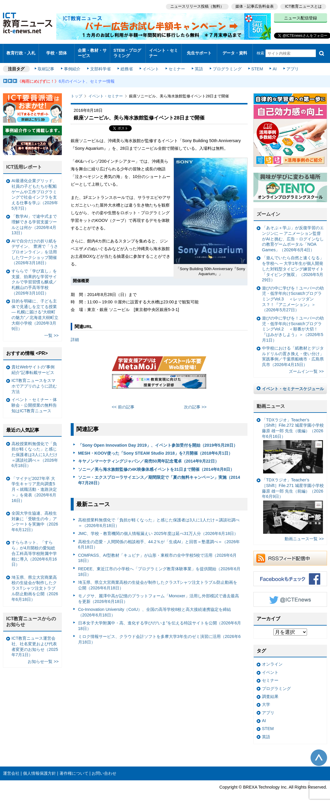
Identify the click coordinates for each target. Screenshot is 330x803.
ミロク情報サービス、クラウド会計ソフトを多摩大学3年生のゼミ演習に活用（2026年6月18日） (159, 636)
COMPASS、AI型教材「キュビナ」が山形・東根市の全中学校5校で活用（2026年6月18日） (157, 554)
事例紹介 (73, 65)
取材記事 (47, 65)
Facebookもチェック (290, 575)
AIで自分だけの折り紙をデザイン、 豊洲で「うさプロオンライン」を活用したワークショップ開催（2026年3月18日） (34, 248)
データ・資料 (234, 51)
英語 (198, 65)
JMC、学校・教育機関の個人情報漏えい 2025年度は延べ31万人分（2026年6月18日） (158, 530)
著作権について (74, 769)
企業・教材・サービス (91, 51)
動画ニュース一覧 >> (304, 535)
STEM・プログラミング (127, 51)
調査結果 (270, 692)
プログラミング (225, 65)
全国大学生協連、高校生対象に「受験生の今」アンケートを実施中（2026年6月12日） (34, 517)
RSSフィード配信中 (290, 554)
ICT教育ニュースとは (303, 6)
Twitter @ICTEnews (290, 595)
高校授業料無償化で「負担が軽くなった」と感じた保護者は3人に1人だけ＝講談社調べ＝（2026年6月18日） (159, 519)
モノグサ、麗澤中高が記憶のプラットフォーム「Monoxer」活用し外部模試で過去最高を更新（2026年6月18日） (158, 595)
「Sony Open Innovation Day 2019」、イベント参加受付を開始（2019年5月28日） (157, 441)
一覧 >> (51, 331)
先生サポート (199, 51)
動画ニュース (271, 402)
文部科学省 (100, 65)
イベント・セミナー (163, 51)
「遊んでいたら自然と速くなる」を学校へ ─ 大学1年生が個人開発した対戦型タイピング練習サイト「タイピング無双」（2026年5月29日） (293, 265)
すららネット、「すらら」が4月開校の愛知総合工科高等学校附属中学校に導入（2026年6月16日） (34, 549)
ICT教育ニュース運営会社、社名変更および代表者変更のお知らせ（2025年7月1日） (34, 643)
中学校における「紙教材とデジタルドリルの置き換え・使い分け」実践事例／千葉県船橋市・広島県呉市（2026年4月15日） (293, 352)
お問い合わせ (104, 769)
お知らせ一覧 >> (43, 658)
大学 (266, 701)
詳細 (75, 335)
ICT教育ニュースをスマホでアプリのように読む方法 (34, 382)
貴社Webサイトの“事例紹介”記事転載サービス (33, 366)
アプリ (290, 65)
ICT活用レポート (24, 163)
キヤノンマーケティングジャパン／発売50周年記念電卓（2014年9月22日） (148, 457)
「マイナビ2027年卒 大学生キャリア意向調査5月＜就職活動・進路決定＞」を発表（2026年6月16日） (34, 485)
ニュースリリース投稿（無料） (196, 6)
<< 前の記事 (123, 403)
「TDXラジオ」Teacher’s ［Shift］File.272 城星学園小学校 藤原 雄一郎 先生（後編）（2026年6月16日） (293, 442)
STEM (255, 65)
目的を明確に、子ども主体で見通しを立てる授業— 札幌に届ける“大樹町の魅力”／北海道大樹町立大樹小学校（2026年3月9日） (34, 311)
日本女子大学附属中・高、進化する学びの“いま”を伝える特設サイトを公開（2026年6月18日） (159, 622)
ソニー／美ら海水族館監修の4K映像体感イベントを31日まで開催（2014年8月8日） (156, 465)
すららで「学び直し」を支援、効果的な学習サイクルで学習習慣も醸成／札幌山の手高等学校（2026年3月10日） (34, 278)
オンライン (272, 660)
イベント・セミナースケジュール (293, 385)
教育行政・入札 (21, 51)
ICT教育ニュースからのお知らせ (31, 618)
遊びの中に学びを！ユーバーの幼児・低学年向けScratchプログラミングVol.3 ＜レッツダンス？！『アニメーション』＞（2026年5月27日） (293, 295)
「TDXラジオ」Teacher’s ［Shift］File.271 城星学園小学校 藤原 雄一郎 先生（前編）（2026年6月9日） (293, 502)
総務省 (127, 65)
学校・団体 (56, 51)
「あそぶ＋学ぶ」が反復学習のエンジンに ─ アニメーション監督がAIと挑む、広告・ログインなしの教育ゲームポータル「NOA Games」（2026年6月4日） (293, 235)
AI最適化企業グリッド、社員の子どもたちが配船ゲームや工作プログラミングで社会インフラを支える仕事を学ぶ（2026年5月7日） (34, 191)
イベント (150, 65)
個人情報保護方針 (39, 769)
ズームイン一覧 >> (306, 367)
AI (272, 65)
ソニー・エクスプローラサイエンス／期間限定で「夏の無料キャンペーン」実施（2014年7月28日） (159, 476)
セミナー (176, 65)
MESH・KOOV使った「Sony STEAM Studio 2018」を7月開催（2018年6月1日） (155, 449)
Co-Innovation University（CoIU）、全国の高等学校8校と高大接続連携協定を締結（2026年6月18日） (154, 608)
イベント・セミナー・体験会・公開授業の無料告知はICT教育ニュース (34, 401)
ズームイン (268, 210)
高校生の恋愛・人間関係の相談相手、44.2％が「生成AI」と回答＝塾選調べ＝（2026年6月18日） (159, 541)
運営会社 (11, 769)
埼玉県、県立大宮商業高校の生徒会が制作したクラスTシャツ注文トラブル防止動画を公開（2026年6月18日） (157, 581)
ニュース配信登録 (300, 17)
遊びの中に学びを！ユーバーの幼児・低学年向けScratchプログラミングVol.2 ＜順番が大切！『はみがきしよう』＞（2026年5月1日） (293, 325)
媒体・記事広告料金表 (254, 6)
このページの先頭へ (319, 754)
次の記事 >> (195, 403)
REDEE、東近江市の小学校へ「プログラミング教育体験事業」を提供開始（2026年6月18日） (159, 568)
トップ (76, 92)
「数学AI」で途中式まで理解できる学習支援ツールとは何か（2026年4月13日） (34, 221)
